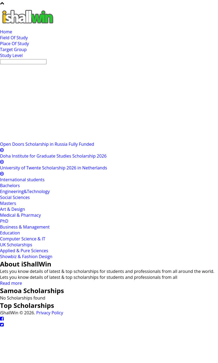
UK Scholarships (16, 245)
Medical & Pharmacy (20, 215)
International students (22, 180)
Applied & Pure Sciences (24, 251)
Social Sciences (15, 197)
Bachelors (10, 185)
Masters (8, 203)
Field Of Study (14, 38)
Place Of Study (14, 44)
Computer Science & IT (22, 239)
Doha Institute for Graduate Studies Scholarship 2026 (53, 156)
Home (6, 32)
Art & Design (12, 209)
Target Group (13, 49)
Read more (11, 283)
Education (10, 233)
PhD (4, 221)
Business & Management (25, 227)
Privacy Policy (49, 313)
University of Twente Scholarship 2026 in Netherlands (53, 168)
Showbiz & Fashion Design (26, 256)
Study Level (11, 55)
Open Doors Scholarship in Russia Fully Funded (47, 144)
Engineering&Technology (25, 191)
